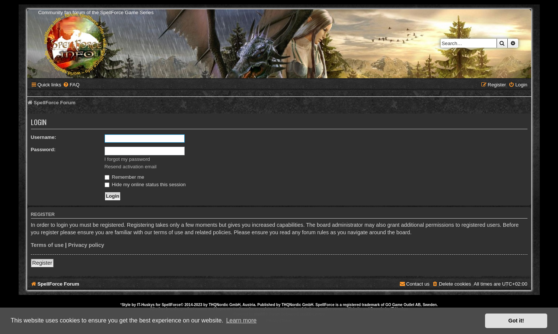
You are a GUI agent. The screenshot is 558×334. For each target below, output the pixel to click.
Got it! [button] (516, 321)
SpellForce (171, 305)
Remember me (124, 177)
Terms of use (47, 245)
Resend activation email (131, 166)
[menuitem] (71, 84)
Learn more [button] (241, 320)
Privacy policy (86, 245)
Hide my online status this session (145, 184)
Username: (43, 137)
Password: (43, 149)
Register (42, 263)
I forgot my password (127, 159)
